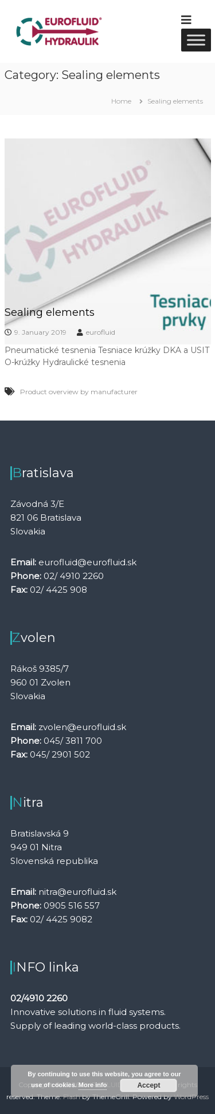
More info (93, 1084)
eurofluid (100, 332)
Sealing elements (50, 312)
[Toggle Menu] (196, 39)
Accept (148, 1085)
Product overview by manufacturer (79, 391)
